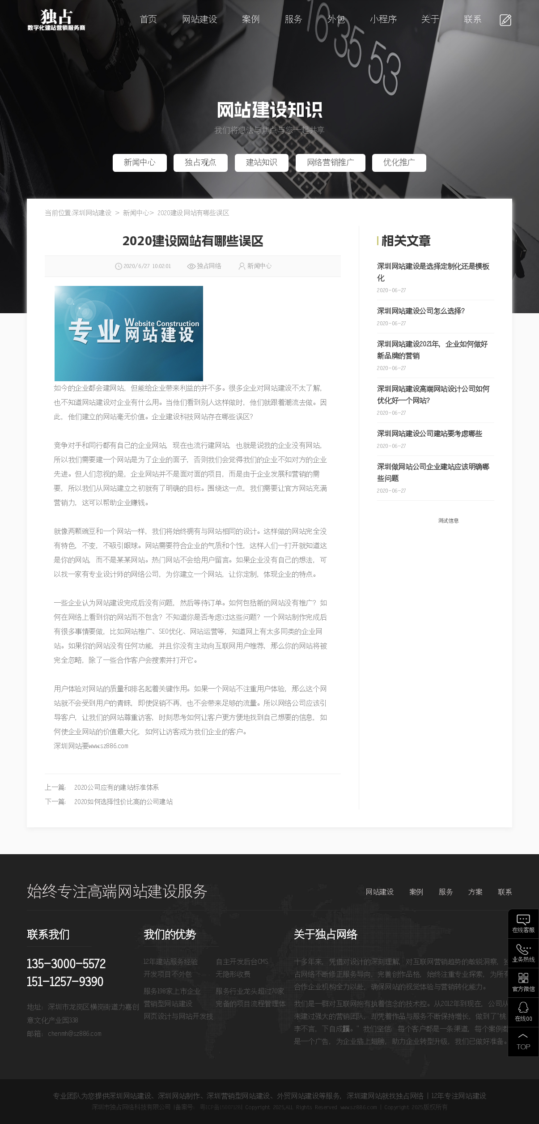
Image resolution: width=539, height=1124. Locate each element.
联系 (472, 20)
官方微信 (523, 989)
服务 (293, 20)
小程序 (383, 20)
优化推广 (399, 162)
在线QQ (523, 1019)
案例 (250, 20)
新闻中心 (140, 162)
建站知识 (262, 162)
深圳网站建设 (91, 213)
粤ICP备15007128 (220, 1107)
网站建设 (199, 20)
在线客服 (523, 930)
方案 (475, 892)
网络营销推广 (330, 162)
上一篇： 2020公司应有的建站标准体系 (102, 788)
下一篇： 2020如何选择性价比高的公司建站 (108, 802)
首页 (148, 20)
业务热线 (523, 960)
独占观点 (200, 162)
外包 (336, 20)
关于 (430, 20)
